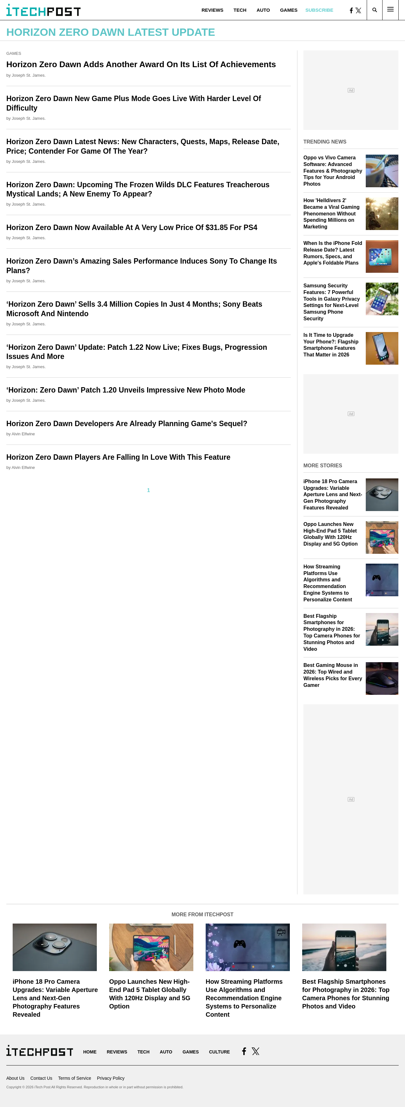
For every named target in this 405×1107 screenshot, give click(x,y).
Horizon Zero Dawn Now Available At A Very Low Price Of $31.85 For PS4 (131, 227)
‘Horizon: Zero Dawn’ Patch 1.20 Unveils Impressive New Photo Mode (125, 390)
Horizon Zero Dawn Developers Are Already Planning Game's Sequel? (126, 423)
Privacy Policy (110, 1078)
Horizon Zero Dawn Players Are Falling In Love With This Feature (118, 457)
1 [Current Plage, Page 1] (148, 490)
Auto (263, 10)
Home (90, 1051)
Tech (240, 10)
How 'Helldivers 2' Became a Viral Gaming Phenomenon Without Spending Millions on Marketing (331, 213)
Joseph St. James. (29, 75)
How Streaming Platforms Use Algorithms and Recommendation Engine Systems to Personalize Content (244, 998)
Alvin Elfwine (23, 434)
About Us (15, 1078)
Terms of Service (74, 1078)
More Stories (322, 465)
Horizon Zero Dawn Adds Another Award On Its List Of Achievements (141, 64)
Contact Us (41, 1078)
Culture (219, 1051)
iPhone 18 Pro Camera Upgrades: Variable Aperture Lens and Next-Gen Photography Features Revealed (332, 494)
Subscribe (319, 10)
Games (288, 10)
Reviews (212, 10)
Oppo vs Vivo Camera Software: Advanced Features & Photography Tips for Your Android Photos (332, 171)
